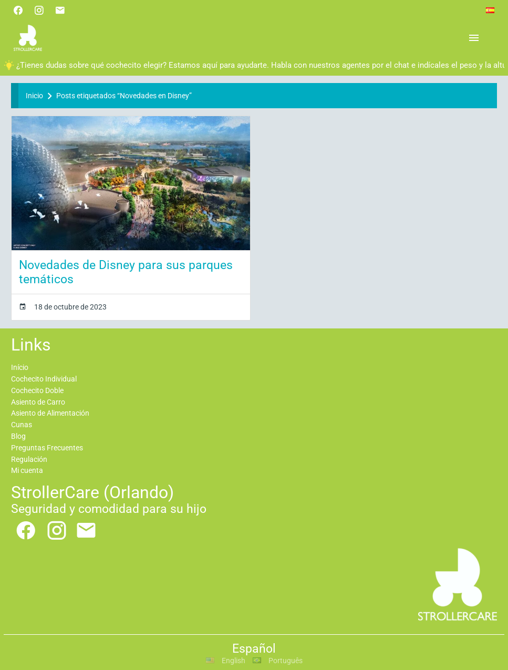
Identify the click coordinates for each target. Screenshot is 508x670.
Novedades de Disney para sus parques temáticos (126, 272)
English (225, 660)
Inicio (34, 95)
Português (278, 660)
